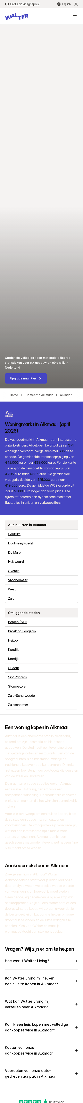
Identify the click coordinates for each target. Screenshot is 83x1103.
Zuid (11, 598)
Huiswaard (16, 562)
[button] (16, 16)
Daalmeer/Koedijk (21, 543)
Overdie (13, 571)
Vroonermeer (17, 580)
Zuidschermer (18, 705)
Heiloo (13, 640)
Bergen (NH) (17, 622)
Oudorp (13, 668)
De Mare (14, 552)
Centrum (14, 534)
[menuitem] (22, 4)
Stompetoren (17, 686)
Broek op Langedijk (22, 631)
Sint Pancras (17, 677)
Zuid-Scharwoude (21, 695)
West (12, 589)
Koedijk (13, 649)
